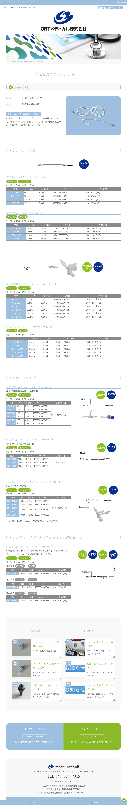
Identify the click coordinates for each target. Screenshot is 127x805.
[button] (120, 2)
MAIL (102, 8)
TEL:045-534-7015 (63, 768)
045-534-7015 (115, 8)
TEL (31, 802)
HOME (14, 53)
